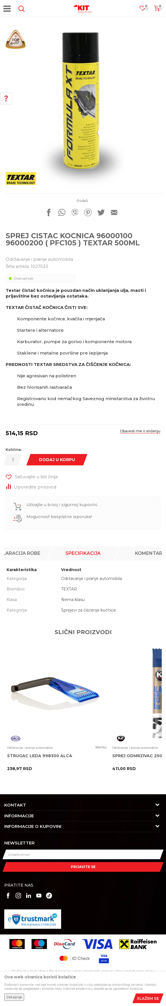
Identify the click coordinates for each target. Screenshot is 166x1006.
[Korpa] (156, 10)
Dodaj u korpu (57, 459)
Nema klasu (73, 599)
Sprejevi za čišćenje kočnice (88, 610)
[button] (20, 9)
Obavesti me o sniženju (140, 431)
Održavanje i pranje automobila (39, 259)
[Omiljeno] (145, 10)
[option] (83, 107)
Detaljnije (14, 997)
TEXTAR (69, 589)
